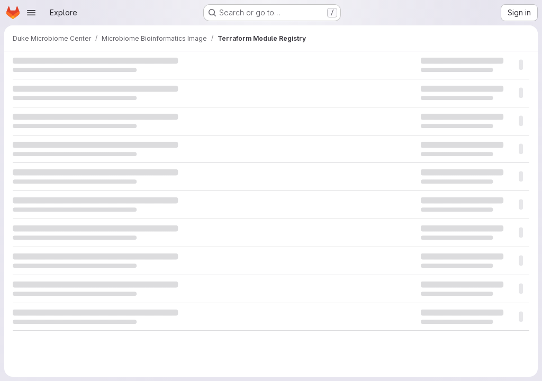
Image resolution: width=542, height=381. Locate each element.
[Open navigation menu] (31, 12)
